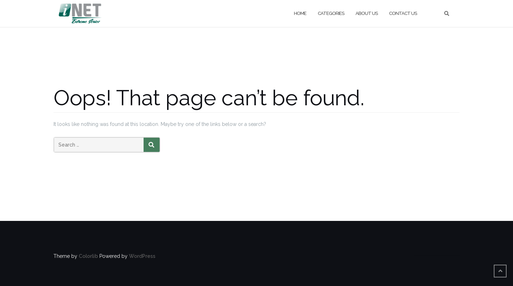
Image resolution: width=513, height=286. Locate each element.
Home (300, 13)
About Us (367, 13)
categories (331, 13)
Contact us (403, 13)
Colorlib (88, 256)
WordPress (142, 256)
